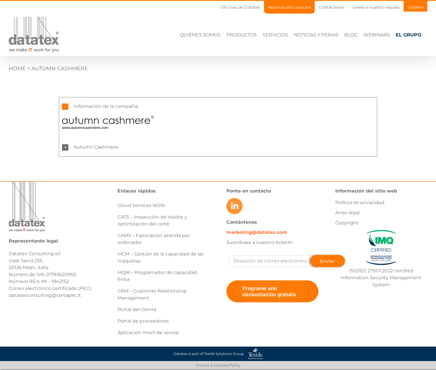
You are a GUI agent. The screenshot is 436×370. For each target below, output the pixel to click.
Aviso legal (347, 212)
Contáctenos (241, 222)
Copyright (346, 222)
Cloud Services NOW (141, 205)
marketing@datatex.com (256, 232)
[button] (218, 106)
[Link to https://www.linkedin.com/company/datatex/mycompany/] (234, 206)
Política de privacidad (359, 202)
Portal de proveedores (143, 321)
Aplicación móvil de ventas (148, 332)
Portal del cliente (137, 309)
